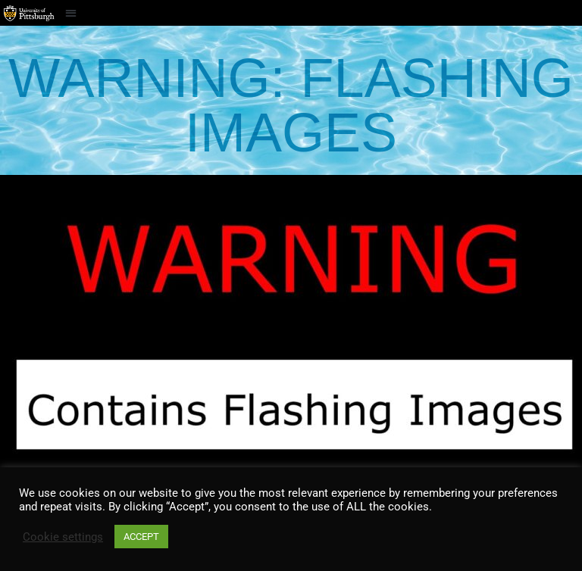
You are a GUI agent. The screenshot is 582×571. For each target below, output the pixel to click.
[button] (71, 12)
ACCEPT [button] (141, 536)
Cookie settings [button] (63, 537)
